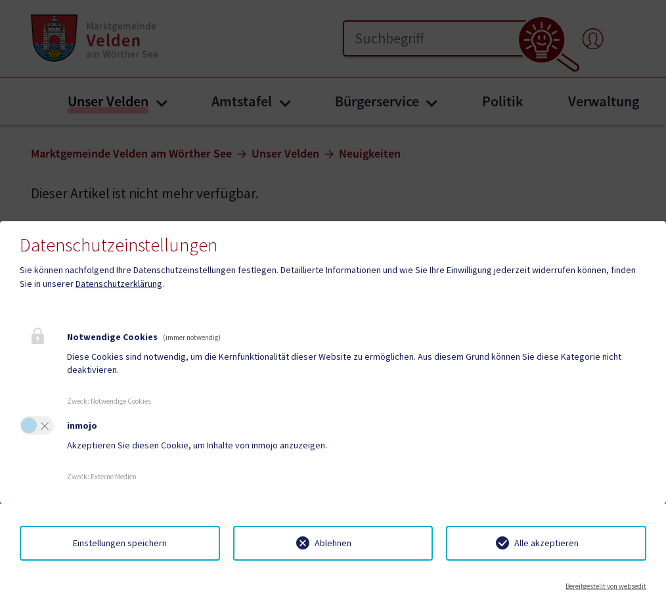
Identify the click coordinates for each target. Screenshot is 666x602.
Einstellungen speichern (120, 543)
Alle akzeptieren (546, 543)
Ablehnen (333, 543)
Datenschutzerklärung (119, 284)
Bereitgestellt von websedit (606, 586)
